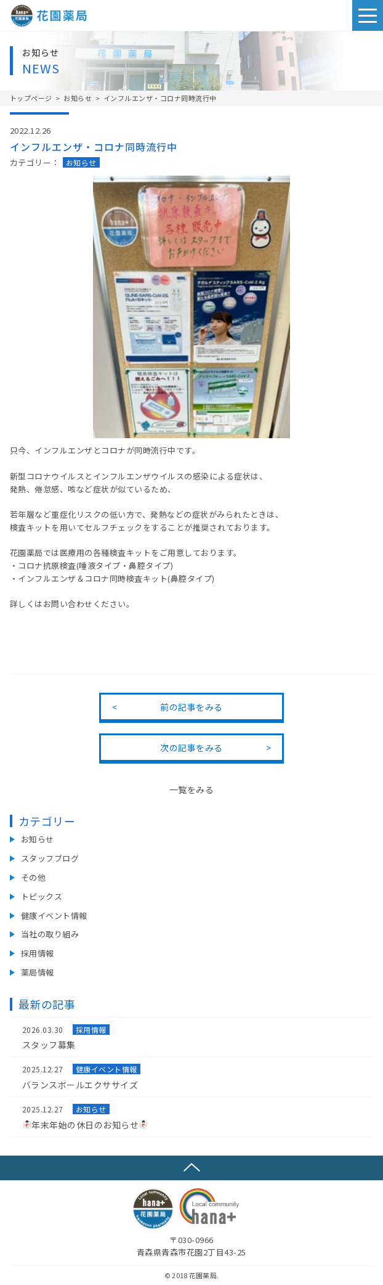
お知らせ (77, 98)
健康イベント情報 (54, 915)
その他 (33, 877)
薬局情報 (37, 972)
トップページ (31, 98)
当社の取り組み (50, 934)
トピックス (42, 896)
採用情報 (37, 953)
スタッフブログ (50, 858)
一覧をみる (191, 789)
